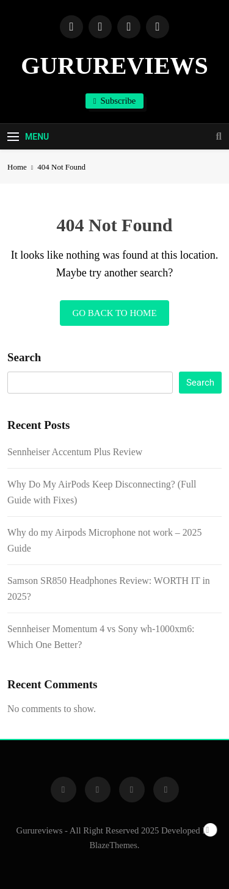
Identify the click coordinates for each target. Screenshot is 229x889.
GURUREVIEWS (114, 65)
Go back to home (114, 313)
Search (24, 357)
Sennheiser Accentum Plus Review (74, 452)
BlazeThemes (113, 845)
